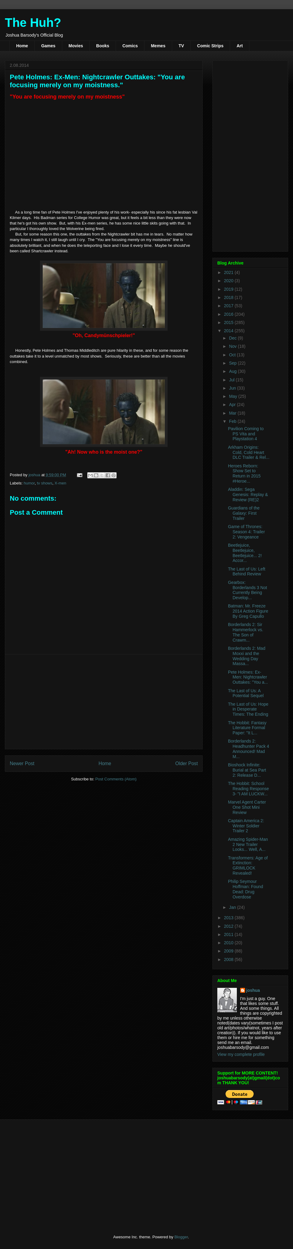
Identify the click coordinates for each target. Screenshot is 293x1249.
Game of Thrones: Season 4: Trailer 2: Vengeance (246, 531)
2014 (229, 330)
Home (22, 45)
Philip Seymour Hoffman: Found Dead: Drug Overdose (245, 889)
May (233, 396)
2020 (229, 280)
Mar (233, 413)
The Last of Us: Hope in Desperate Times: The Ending (248, 709)
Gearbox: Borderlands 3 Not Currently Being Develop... (247, 590)
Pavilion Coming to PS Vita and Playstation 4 (246, 433)
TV (181, 45)
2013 (229, 917)
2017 (229, 305)
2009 (229, 950)
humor (29, 483)
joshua (253, 990)
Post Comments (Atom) (115, 779)
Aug (233, 371)
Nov (233, 346)
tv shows (44, 483)
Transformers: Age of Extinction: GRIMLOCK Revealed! (248, 865)
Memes (158, 45)
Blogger (181, 1237)
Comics (130, 45)
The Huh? (33, 22)
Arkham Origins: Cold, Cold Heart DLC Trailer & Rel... (248, 452)
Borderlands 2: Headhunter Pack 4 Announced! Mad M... (248, 749)
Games (48, 45)
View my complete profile (241, 1054)
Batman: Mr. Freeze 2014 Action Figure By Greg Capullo (248, 611)
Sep (233, 363)
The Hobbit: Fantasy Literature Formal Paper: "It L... (247, 728)
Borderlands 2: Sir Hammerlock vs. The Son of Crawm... (245, 632)
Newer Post (22, 763)
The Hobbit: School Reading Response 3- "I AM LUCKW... (248, 788)
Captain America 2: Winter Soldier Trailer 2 (246, 825)
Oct (233, 354)
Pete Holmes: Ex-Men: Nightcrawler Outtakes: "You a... (248, 677)
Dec (233, 338)
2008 (229, 959)
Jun (233, 388)
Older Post (186, 763)
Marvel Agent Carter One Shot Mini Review (247, 807)
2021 (229, 272)
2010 (229, 942)
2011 (229, 934)
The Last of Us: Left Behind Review (246, 572)
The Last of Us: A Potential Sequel (246, 693)
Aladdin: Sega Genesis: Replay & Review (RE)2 (248, 494)
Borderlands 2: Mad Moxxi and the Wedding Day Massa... (246, 656)
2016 (229, 314)
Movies (76, 45)
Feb (233, 421)
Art (240, 45)
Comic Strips (210, 45)
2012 (229, 926)
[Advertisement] (103, 701)
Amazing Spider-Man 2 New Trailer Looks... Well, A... (248, 844)
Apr (233, 404)
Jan (233, 907)
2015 (229, 322)
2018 (229, 297)
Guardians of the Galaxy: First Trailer (244, 513)
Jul (232, 379)
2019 (229, 289)
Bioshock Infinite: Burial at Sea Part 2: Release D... (247, 770)
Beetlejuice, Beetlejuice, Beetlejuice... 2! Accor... (245, 553)
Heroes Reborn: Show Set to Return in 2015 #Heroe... (244, 473)
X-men (60, 483)
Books (102, 45)
